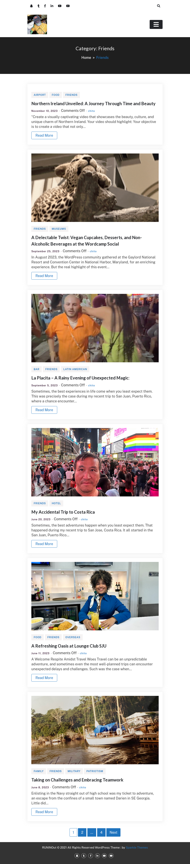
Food (55, 94)
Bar (36, 369)
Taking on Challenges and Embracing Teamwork (77, 779)
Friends (71, 94)
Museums (59, 228)
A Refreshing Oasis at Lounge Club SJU (68, 646)
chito (91, 110)
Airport (40, 94)
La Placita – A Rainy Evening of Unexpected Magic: (80, 377)
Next (113, 832)
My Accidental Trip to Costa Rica (63, 512)
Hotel (56, 503)
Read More (44, 135)
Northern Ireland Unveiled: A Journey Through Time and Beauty (93, 103)
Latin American (75, 369)
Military (74, 771)
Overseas (72, 637)
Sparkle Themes (137, 847)
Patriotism (94, 771)
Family (39, 771)
